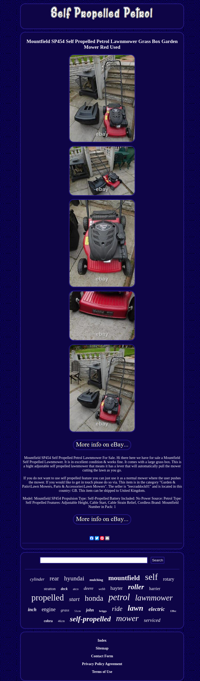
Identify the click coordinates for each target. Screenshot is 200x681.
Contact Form (102, 656)
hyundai (74, 578)
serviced (152, 620)
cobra (48, 621)
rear (54, 578)
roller (136, 587)
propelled (48, 597)
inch (32, 609)
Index (102, 640)
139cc (173, 611)
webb (102, 589)
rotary (168, 579)
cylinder (37, 579)
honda (94, 598)
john (90, 610)
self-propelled (90, 619)
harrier (154, 588)
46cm (61, 621)
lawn (135, 608)
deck (64, 589)
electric (156, 609)
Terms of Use (102, 672)
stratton (49, 589)
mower (127, 618)
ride (117, 608)
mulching (96, 580)
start (74, 599)
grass (65, 610)
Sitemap (102, 648)
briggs (103, 610)
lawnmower (154, 597)
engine (48, 609)
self (151, 577)
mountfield (124, 578)
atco (76, 589)
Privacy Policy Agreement (102, 664)
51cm (77, 610)
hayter (116, 588)
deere (88, 588)
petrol (119, 597)
